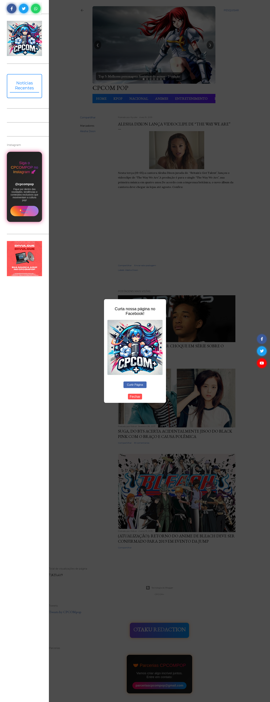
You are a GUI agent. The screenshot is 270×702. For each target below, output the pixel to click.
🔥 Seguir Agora (24, 211)
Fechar (135, 396)
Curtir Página (135, 384)
